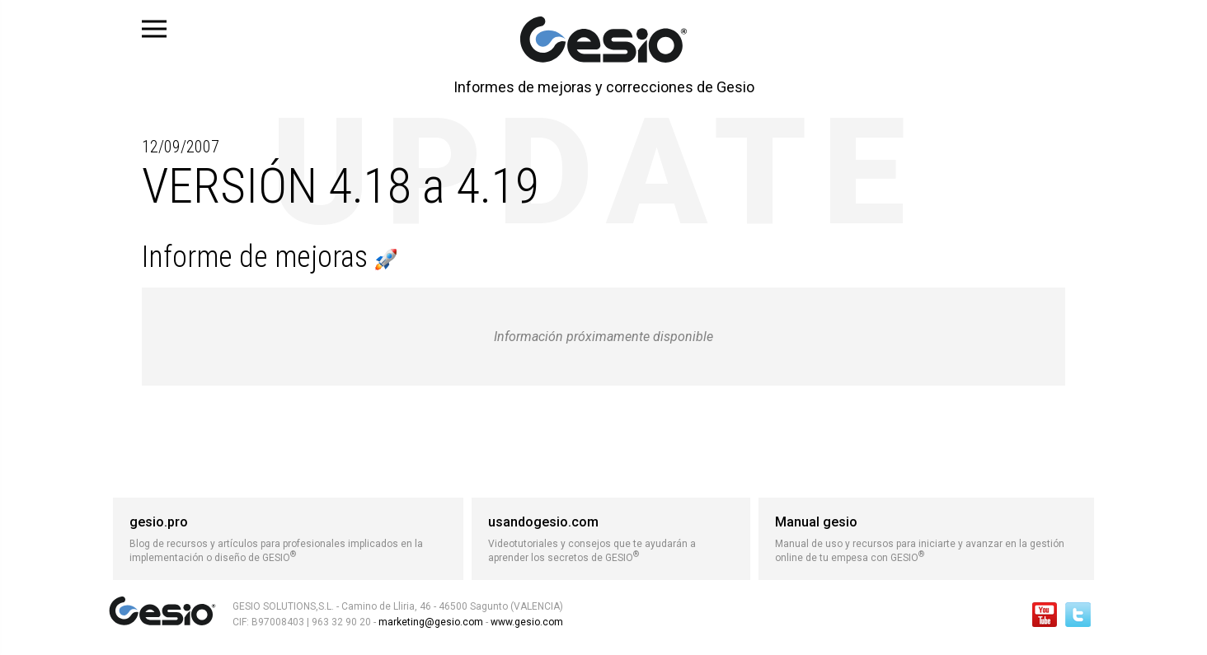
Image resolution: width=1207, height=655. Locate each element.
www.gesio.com (525, 622)
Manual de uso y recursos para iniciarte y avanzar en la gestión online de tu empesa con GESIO (926, 539)
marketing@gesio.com (430, 622)
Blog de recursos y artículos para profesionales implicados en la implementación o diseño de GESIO (288, 539)
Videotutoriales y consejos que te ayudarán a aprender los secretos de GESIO (611, 539)
